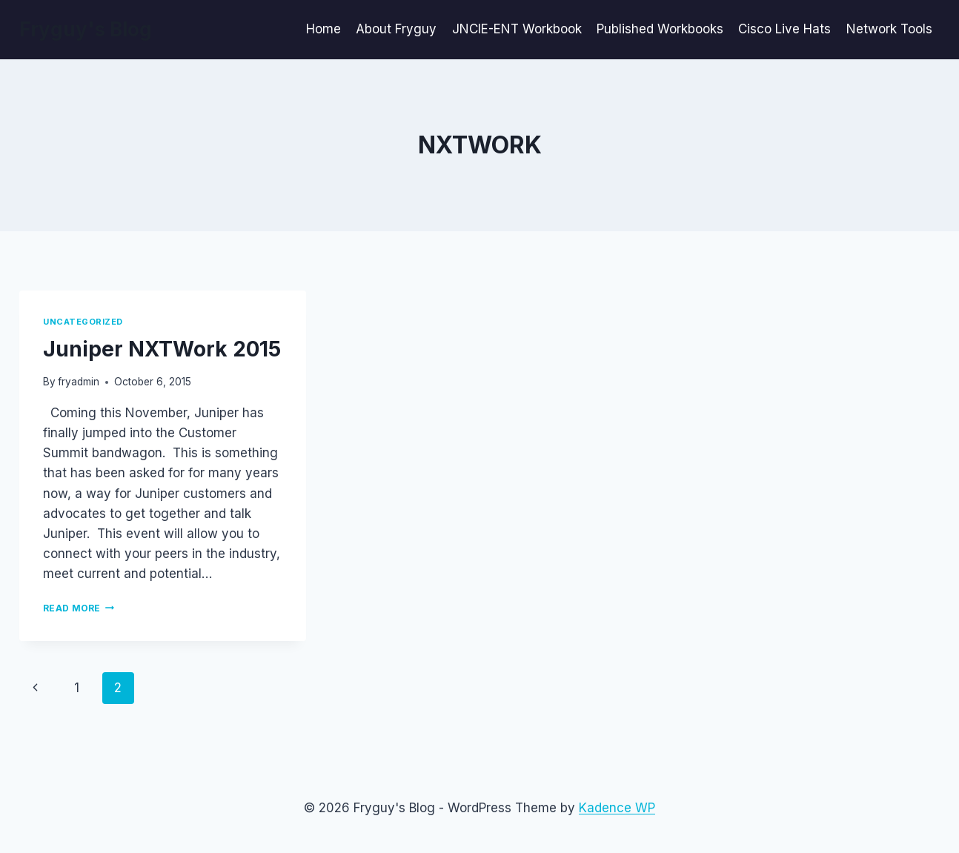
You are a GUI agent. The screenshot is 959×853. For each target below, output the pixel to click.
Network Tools (889, 28)
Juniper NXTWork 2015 (162, 349)
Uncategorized (83, 321)
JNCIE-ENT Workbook (517, 28)
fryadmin (78, 382)
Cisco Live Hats (784, 28)
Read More (78, 608)
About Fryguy (396, 28)
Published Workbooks (660, 28)
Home (323, 28)
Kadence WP (617, 807)
